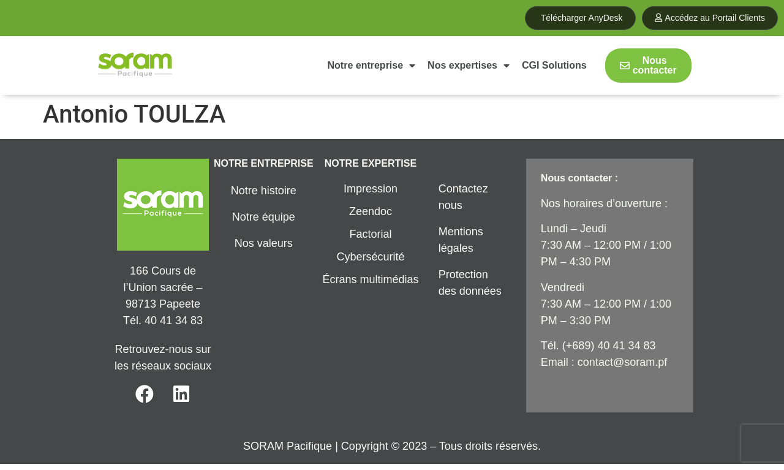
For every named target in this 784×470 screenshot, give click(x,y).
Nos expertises (469, 66)
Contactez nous (463, 197)
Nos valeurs (264, 243)
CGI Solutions (554, 65)
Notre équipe (263, 217)
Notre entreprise (372, 66)
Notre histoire (263, 190)
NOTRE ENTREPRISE (264, 163)
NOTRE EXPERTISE (371, 163)
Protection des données (470, 282)
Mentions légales (461, 240)
